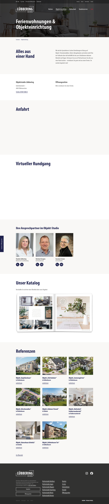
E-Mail (17, 1)
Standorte (28, 489)
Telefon (22, 1)
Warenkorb (39, 1)
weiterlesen (19, 383)
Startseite (18, 39)
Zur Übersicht (19, 455)
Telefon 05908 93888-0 (22, 92)
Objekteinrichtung (24, 39)
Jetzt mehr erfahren (32, 485)
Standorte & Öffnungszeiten (1, 243)
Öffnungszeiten (28, 494)
